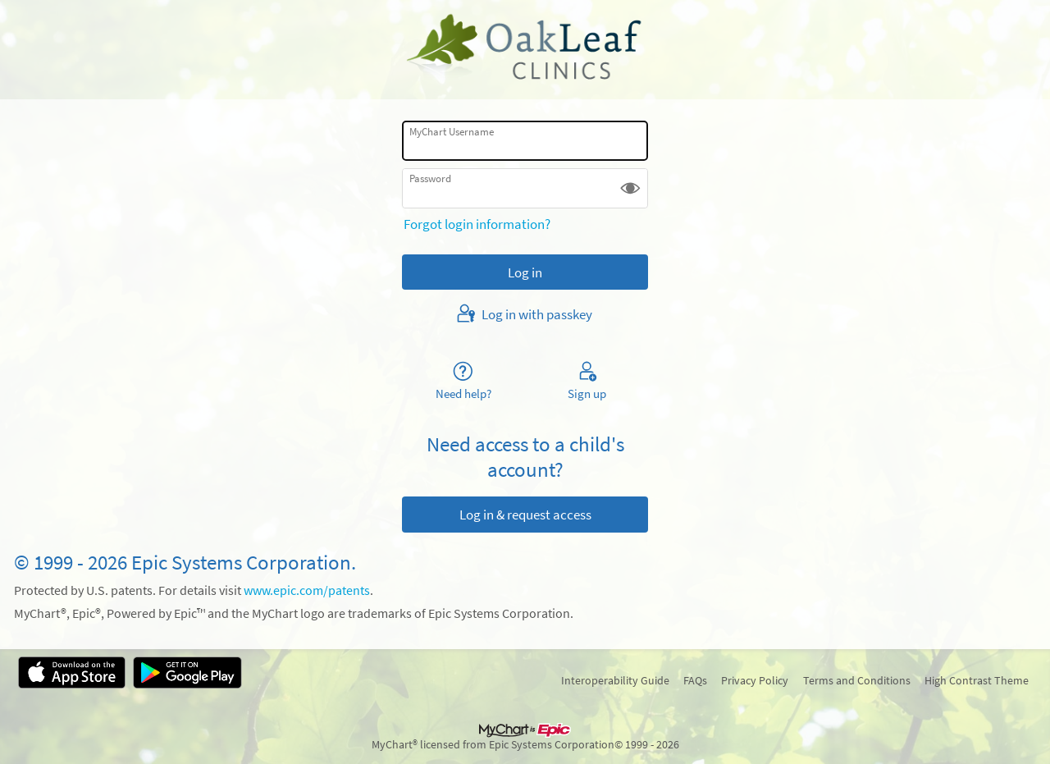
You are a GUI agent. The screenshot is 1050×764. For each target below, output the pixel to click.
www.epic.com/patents (307, 590)
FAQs (695, 680)
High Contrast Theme (976, 680)
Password (430, 178)
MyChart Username (451, 132)
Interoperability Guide (615, 680)
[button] (630, 188)
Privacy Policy (754, 680)
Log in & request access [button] (525, 515)
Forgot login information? (477, 224)
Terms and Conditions (857, 680)
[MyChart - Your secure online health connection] (525, 50)
